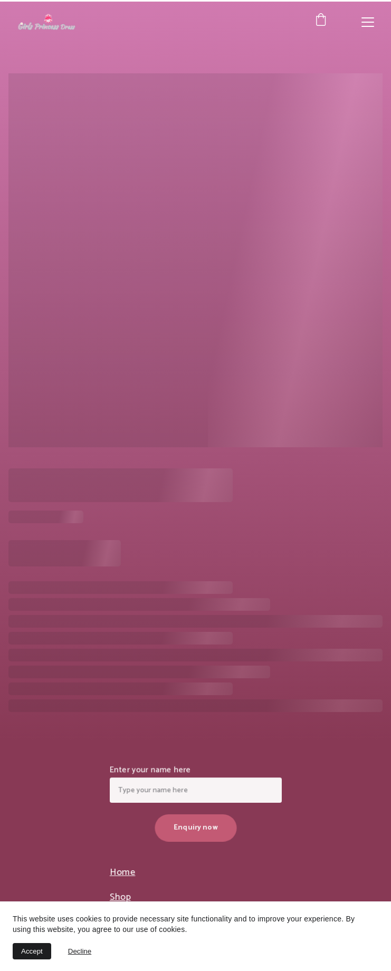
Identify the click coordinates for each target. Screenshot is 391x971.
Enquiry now (195, 826)
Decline (79, 951)
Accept (32, 951)
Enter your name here (151, 771)
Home (124, 872)
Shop (122, 897)
